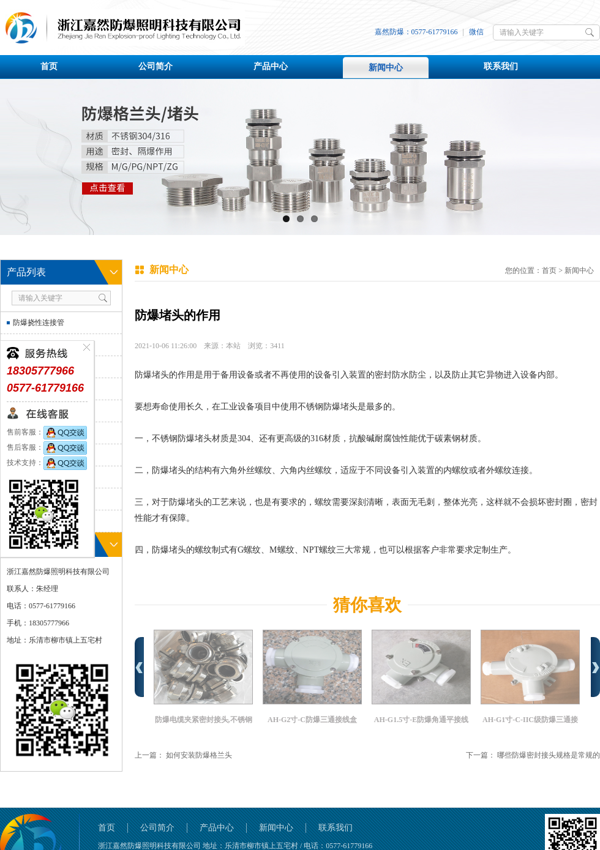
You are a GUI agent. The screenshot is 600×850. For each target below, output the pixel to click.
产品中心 (270, 66)
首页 (49, 66)
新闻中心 (386, 67)
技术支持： (47, 462)
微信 (476, 32)
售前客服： (47, 432)
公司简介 (155, 66)
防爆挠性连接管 (38, 322)
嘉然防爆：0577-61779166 (416, 32)
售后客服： (47, 447)
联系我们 (501, 66)
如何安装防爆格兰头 (199, 755)
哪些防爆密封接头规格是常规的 (548, 755)
